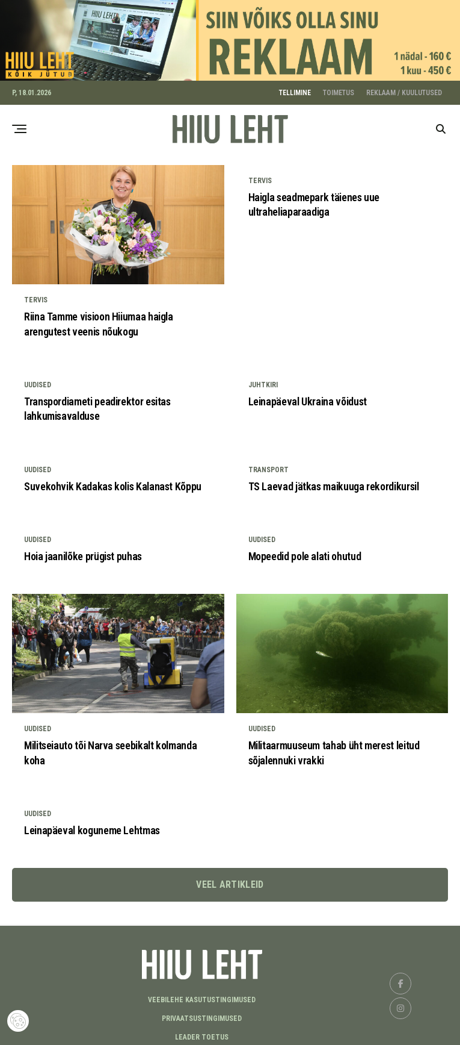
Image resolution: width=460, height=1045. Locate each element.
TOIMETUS (338, 89)
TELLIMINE (295, 89)
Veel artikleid (229, 881)
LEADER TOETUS (201, 1033)
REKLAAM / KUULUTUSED (404, 89)
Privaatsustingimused (202, 1015)
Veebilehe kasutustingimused (202, 996)
